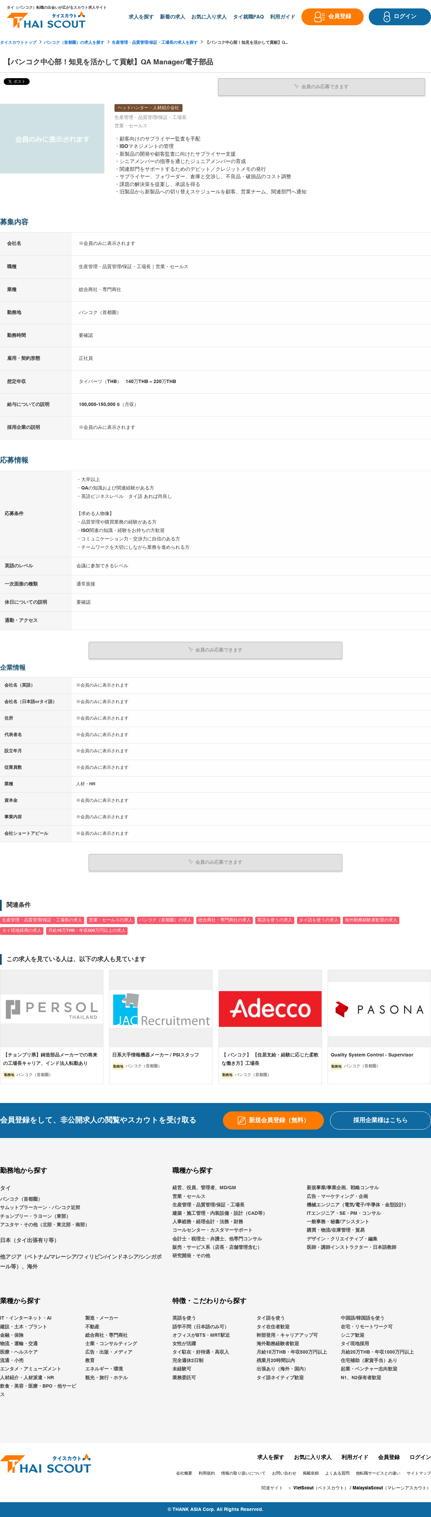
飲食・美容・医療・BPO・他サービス (38, 1390)
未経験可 (181, 1368)
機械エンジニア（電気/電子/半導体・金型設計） (357, 1204)
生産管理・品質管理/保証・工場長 (208, 1204)
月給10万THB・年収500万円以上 (292, 1352)
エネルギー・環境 (104, 1368)
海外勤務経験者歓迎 (278, 1343)
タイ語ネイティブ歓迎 (280, 1377)
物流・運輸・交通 (19, 1343)
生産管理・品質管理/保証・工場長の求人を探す (155, 43)
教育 (90, 1360)
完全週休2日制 (187, 1360)
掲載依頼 (311, 1473)
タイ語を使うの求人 (318, 920)
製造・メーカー (101, 1318)
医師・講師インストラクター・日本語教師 (351, 1247)
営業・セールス (188, 1196)
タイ (5, 1188)
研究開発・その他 (191, 1255)
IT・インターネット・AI (26, 1318)
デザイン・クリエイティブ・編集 (342, 1238)
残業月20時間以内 (276, 1360)
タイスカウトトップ (18, 43)
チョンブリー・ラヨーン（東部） (35, 1216)
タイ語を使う (271, 1318)
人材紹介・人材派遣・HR (27, 1377)
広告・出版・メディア (108, 1352)
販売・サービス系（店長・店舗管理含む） (217, 1247)
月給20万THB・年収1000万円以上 (377, 1352)
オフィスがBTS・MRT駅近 (201, 1335)
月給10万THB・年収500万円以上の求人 (87, 930)
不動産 (92, 1326)
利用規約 (207, 1473)
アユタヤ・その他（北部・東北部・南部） (45, 1224)
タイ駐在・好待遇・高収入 (200, 1352)
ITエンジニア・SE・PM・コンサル (344, 1213)
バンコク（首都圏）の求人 (165, 920)
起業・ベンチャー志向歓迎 (369, 1368)
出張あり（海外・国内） (282, 1368)
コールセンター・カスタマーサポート (212, 1230)
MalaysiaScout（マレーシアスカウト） (392, 1488)
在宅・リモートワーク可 (367, 1326)
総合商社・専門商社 (106, 1335)
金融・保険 (12, 1335)
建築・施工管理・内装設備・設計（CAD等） (219, 1213)
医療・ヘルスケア (19, 1352)
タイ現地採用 (355, 1343)
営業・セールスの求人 (111, 920)
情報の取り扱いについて (243, 1473)
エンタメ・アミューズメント (30, 1368)
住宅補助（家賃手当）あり (369, 1360)
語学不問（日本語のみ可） (200, 1326)
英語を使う (184, 1318)
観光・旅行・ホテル (106, 1377)
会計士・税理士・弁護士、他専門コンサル (217, 1238)
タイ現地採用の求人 (21, 930)
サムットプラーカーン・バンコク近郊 (40, 1207)
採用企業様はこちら (380, 1120)
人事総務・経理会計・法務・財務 (207, 1221)
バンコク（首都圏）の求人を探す (74, 43)
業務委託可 (184, 1377)
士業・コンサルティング (111, 1343)
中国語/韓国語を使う (363, 1318)
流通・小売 (12, 1360)
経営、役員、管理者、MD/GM (204, 1187)
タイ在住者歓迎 (273, 1326)
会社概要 (184, 1473)
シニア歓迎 (352, 1335)
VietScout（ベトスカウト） (321, 1488)
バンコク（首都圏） (21, 1199)
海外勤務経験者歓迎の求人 (371, 920)
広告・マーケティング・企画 (337, 1196)
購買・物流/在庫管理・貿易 (336, 1230)
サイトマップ (419, 1473)
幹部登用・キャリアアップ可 (287, 1335)
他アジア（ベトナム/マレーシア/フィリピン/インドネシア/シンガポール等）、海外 (81, 1261)
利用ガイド (354, 1457)
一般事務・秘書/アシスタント (338, 1221)
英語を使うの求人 (274, 920)
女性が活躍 (184, 1343)
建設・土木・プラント (23, 1326)
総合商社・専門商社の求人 (224, 920)
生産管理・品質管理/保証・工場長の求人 (42, 920)
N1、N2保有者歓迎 (361, 1377)
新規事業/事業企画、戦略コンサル (343, 1187)
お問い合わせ (284, 1473)
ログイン (420, 1457)
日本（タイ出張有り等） (29, 1240)
